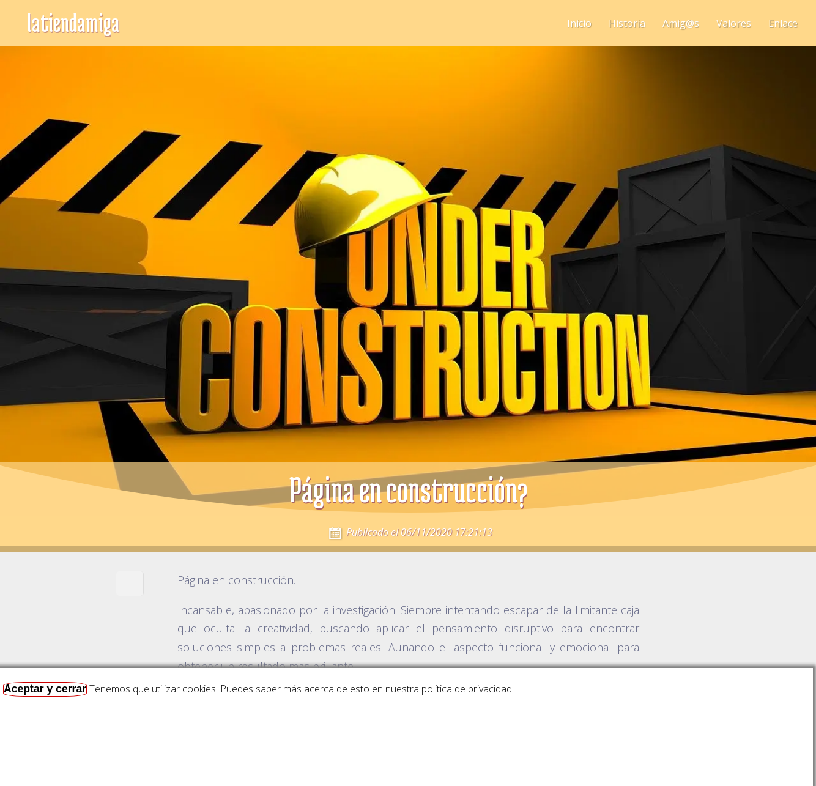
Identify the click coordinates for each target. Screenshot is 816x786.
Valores (733, 23)
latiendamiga (73, 22)
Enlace (783, 23)
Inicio (579, 23)
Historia (627, 23)
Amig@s (680, 23)
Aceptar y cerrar (45, 689)
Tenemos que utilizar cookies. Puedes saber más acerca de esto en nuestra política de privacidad (300, 688)
